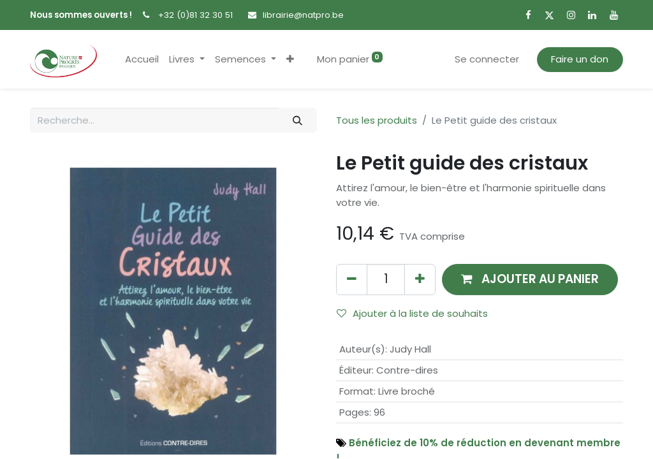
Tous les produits (376, 120)
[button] (290, 59)
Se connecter (487, 59)
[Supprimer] (351, 279)
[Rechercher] (298, 120)
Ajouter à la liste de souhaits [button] (412, 313)
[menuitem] (142, 59)
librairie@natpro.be (303, 15)
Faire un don (579, 59)
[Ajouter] (420, 279)
